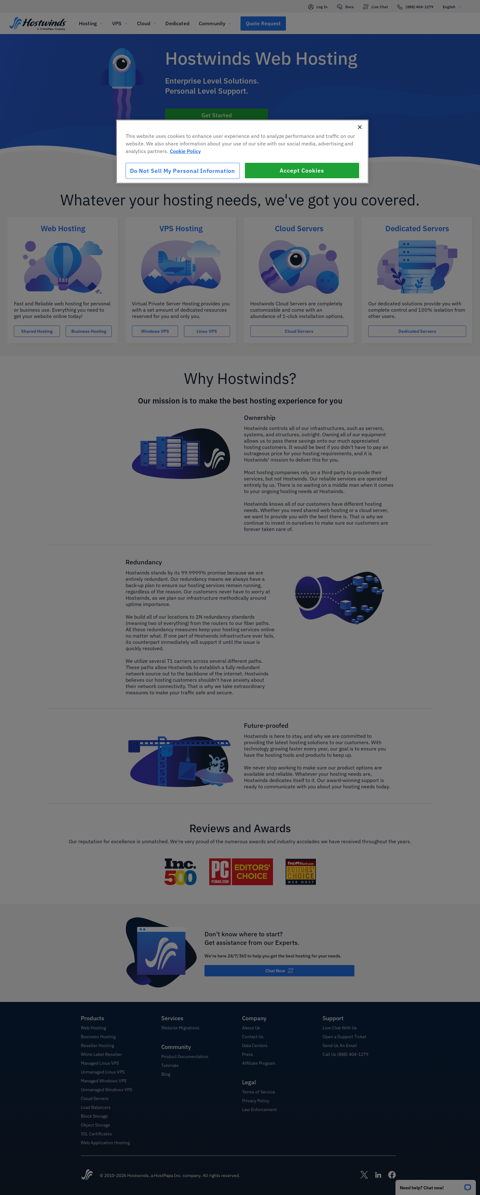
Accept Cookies (302, 170)
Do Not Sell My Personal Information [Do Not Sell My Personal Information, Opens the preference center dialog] (182, 170)
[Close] (360, 127)
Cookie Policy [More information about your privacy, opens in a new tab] (185, 151)
